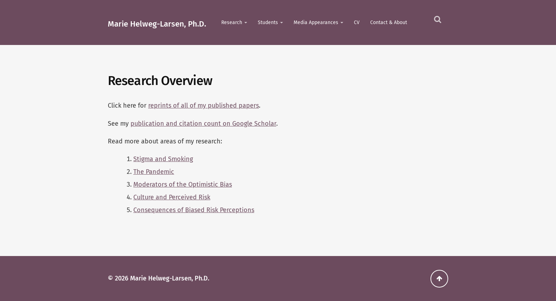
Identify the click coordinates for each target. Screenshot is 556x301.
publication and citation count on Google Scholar (203, 123)
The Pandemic (153, 172)
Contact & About (388, 22)
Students (268, 22)
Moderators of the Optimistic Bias (182, 184)
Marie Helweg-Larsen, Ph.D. (157, 24)
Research (231, 22)
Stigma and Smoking (163, 159)
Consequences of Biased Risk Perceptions (193, 210)
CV (357, 22)
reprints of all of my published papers (203, 105)
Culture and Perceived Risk (171, 197)
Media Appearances (316, 22)
